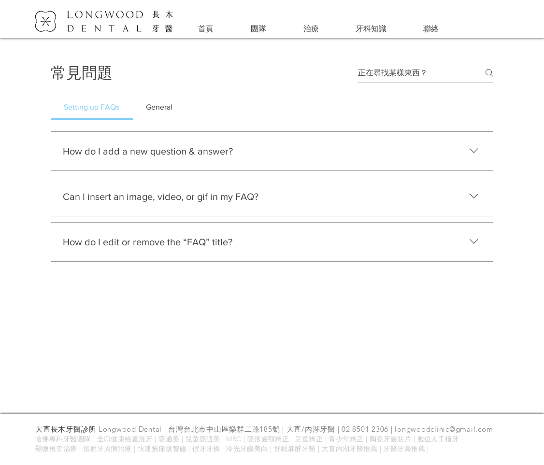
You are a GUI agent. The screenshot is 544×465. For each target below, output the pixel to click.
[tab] (92, 107)
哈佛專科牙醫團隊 (63, 439)
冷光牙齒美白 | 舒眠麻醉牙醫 (272, 448)
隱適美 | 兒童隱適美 (189, 439)
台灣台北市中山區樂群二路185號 (224, 429)
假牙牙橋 (206, 448)
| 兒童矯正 (306, 439)
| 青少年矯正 (344, 439)
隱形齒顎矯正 (268, 439)
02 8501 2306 (365, 429)
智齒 (179, 448)
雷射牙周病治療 (107, 448)
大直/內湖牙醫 (310, 429)
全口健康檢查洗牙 (125, 439)
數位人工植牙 (438, 439)
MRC (234, 439)
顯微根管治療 (56, 448)
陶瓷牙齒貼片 (391, 439)
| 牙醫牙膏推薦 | (403, 448)
